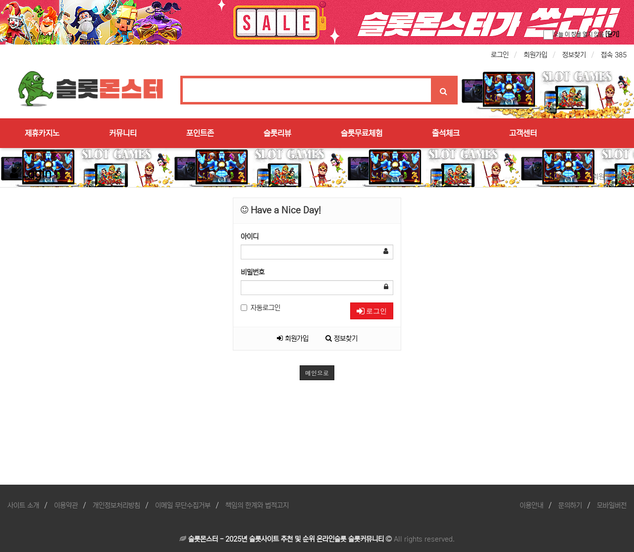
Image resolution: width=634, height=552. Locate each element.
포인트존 (200, 133)
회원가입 (535, 55)
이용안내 (531, 505)
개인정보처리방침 (116, 505)
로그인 (500, 55)
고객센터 (523, 133)
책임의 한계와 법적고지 (257, 505)
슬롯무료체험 (361, 133)
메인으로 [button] (317, 372)
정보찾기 (574, 55)
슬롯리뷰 (277, 133)
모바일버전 (612, 505)
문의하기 (570, 505)
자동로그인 (260, 308)
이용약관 (66, 505)
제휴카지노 (42, 133)
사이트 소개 (23, 505)
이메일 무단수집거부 (183, 505)
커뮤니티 (123, 133)
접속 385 (614, 55)
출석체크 (446, 133)
